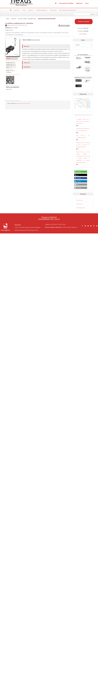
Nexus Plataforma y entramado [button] (68, 10)
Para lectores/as (79, 200)
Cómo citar (27, 62)
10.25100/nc (84, 34)
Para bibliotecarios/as (80, 207)
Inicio (7, 18)
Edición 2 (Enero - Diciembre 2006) (27, 18)
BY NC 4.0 (28, 103)
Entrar (87, 3)
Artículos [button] (31, 10)
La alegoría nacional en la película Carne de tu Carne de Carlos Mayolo (83, 121)
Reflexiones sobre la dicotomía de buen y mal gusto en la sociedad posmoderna (83, 144)
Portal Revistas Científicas (66, 3)
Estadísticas (27, 67)
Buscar (93, 14)
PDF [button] (9, 58)
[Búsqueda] (81, 14)
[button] (80, 172)
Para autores (53, 10)
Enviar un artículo (83, 21)
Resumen (26, 46)
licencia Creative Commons (21, 103)
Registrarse (79, 3)
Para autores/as (79, 204)
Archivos (13, 18)
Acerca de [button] (17, 10)
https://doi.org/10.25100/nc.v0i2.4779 (17, 25)
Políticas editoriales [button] (41, 10)
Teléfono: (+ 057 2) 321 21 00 (52, 224)
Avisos (24, 10)
